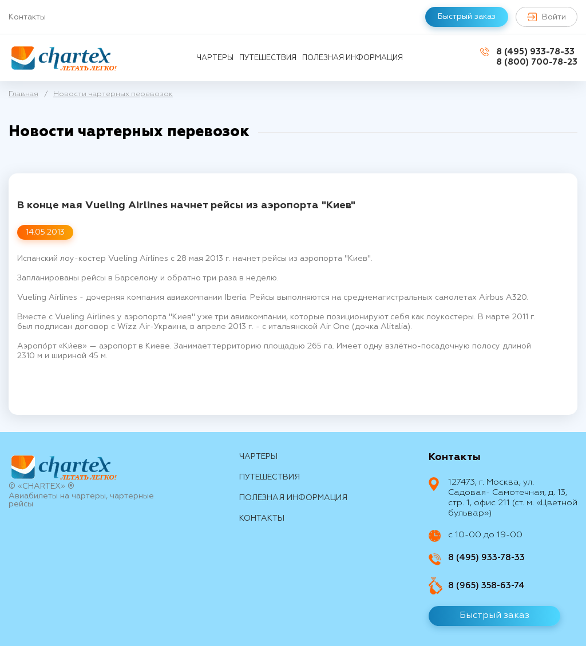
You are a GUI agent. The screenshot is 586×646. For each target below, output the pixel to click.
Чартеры (214, 58)
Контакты (27, 17)
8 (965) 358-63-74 (486, 585)
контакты (261, 518)
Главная (23, 94)
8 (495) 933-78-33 (535, 51)
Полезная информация (352, 58)
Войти (546, 17)
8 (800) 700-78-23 (536, 62)
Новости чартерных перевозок (113, 94)
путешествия (267, 58)
